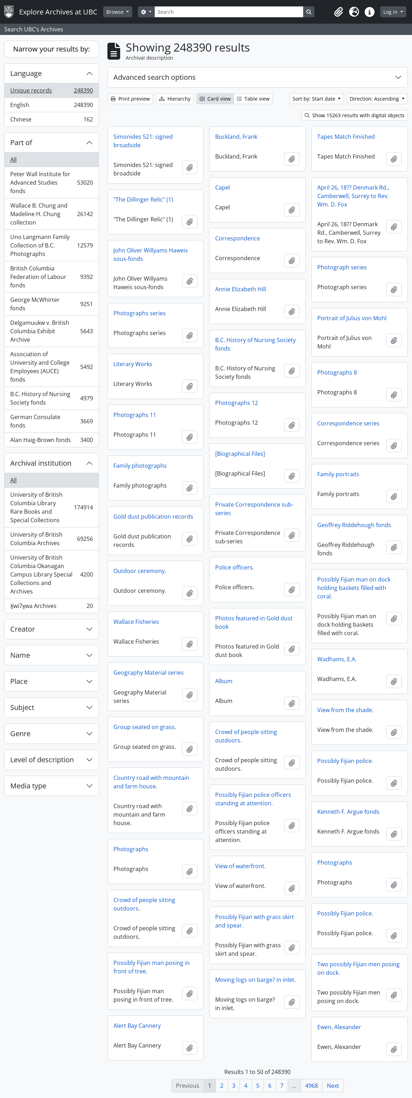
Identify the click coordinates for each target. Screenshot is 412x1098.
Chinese (51, 120)
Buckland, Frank (236, 137)
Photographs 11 (134, 415)
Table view (253, 98)
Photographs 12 (236, 403)
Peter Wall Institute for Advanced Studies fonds (51, 182)
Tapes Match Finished (346, 137)
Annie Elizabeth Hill (240, 289)
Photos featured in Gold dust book (254, 622)
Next (333, 1086)
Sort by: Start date (315, 98)
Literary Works (132, 364)
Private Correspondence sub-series (254, 509)
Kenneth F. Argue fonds (348, 812)
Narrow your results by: (51, 49)
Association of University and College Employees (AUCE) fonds (51, 366)
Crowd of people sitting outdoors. (246, 736)
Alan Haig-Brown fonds (51, 441)
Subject (22, 707)
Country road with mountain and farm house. (151, 782)
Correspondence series (348, 423)
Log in (391, 11)
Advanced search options (154, 77)
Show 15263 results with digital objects (355, 115)
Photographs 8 (337, 372)
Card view (215, 98)
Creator (22, 629)
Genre (20, 733)
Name (20, 655)
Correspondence (237, 238)
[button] (338, 12)
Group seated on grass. (144, 727)
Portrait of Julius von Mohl (352, 318)
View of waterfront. (240, 866)
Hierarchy (174, 98)
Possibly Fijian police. (345, 761)
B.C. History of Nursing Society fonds (51, 398)
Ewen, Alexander (339, 1027)
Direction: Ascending (375, 98)
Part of (21, 142)
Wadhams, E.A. (337, 659)
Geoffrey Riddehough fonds (354, 525)
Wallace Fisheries (136, 622)
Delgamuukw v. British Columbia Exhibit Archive (51, 331)
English (51, 106)
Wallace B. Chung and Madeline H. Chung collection (51, 214)
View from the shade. (345, 710)
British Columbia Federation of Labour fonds (51, 276)
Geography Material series (148, 672)
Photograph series (342, 267)
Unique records (51, 92)
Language (26, 73)
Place (19, 681)
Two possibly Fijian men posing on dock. (358, 968)
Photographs (130, 849)
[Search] (229, 11)
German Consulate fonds (51, 421)
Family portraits (338, 474)
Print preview (130, 98)
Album (224, 681)
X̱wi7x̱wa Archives (51, 607)
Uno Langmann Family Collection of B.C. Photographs (51, 245)
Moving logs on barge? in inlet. (255, 980)
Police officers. (234, 567)
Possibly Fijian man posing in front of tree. (151, 967)
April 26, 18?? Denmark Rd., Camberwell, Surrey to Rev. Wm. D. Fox (353, 196)
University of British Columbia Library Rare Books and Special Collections (51, 507)
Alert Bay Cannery (137, 1026)
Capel (222, 187)
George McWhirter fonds (51, 304)
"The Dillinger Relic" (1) (143, 199)
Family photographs (140, 466)
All (13, 159)
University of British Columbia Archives (51, 539)
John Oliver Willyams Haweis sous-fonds (150, 254)
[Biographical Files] (240, 454)
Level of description (42, 759)
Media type (28, 785)
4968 (311, 1086)
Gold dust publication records (153, 516)
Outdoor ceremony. (139, 571)
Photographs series (139, 313)
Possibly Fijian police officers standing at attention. (253, 799)
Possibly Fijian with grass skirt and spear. (254, 921)
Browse (115, 11)
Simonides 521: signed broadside (143, 141)
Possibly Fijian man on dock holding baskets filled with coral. (353, 587)
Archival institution (40, 463)
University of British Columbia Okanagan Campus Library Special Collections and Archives (51, 574)
